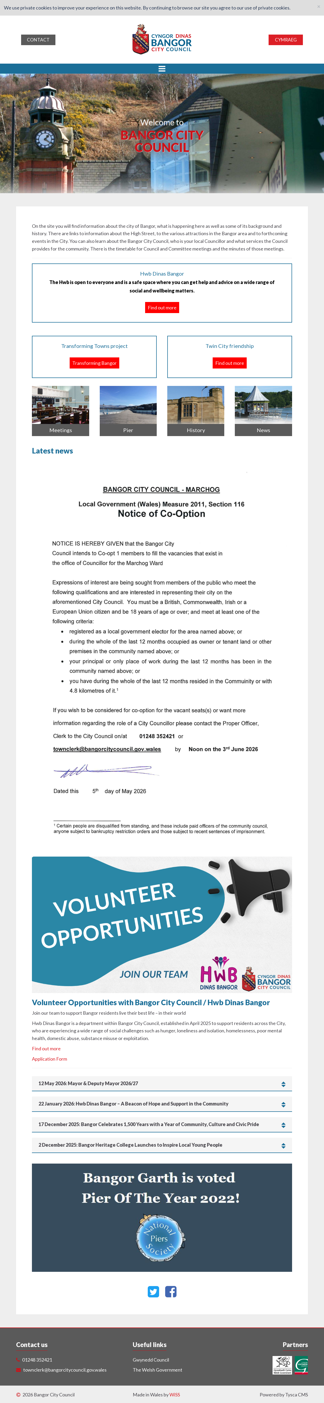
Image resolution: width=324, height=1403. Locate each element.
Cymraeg (286, 39)
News (263, 430)
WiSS (174, 1394)
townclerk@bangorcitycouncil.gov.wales (65, 1370)
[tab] (162, 1083)
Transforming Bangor (94, 363)
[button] (162, 68)
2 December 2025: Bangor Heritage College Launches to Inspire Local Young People (162, 1145)
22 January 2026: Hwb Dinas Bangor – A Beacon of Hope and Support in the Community (162, 1104)
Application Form (49, 1059)
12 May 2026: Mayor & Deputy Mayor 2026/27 (162, 1083)
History (196, 430)
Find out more (162, 307)
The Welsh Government (157, 1370)
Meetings (60, 430)
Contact (38, 39)
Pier (128, 430)
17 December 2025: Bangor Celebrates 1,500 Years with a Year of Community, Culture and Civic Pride (162, 1124)
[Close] (318, 6)
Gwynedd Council (151, 1360)
